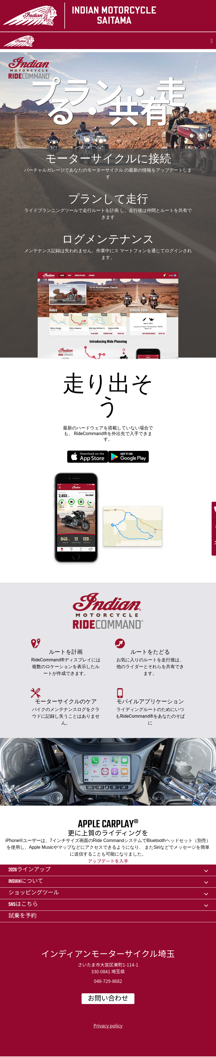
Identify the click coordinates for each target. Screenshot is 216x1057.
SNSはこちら (23, 905)
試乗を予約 (22, 916)
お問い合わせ (108, 999)
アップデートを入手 (108, 860)
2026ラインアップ (29, 870)
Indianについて (25, 881)
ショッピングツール (33, 893)
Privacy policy (108, 1025)
